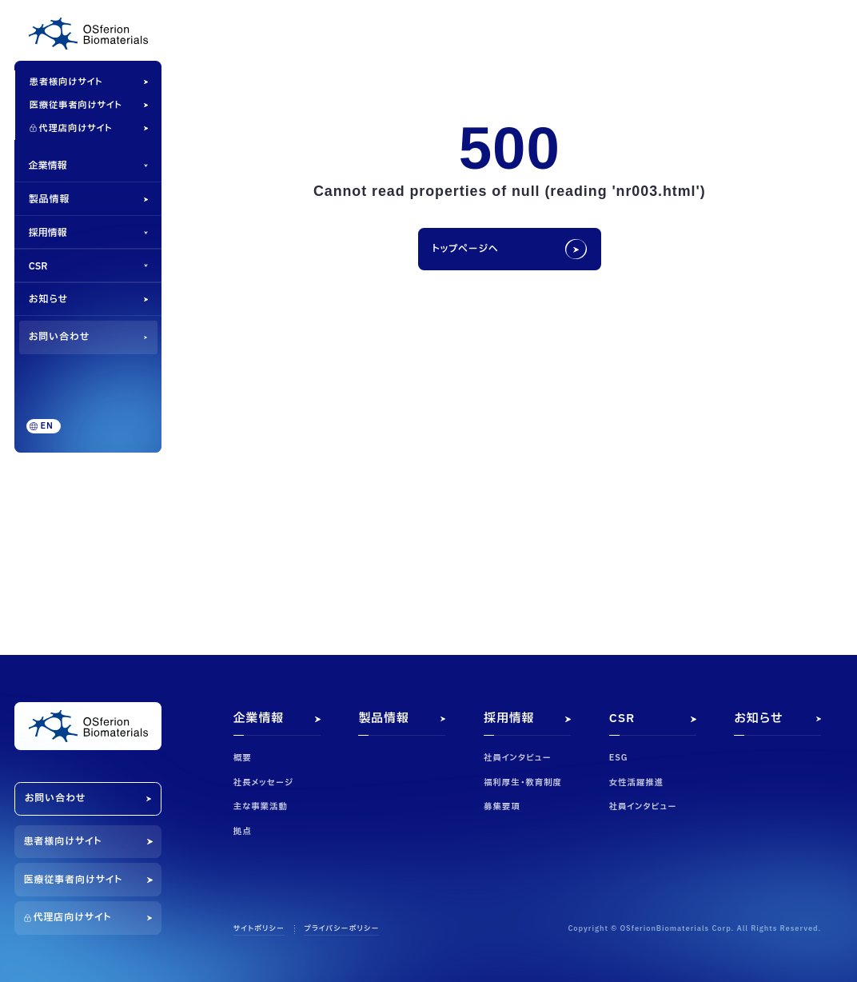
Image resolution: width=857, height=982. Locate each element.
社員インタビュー (518, 758)
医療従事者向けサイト (76, 105)
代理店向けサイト (76, 128)
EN (47, 426)
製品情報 (49, 199)
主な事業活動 (260, 806)
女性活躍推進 (636, 782)
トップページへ (465, 249)
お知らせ (48, 299)
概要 (242, 758)
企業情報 (48, 165)
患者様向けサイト (66, 82)
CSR (38, 266)
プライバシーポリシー (341, 929)
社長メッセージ (263, 782)
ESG (618, 758)
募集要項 (502, 806)
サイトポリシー (259, 929)
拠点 (242, 831)
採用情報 (48, 233)
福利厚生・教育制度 (523, 782)
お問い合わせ (59, 336)
